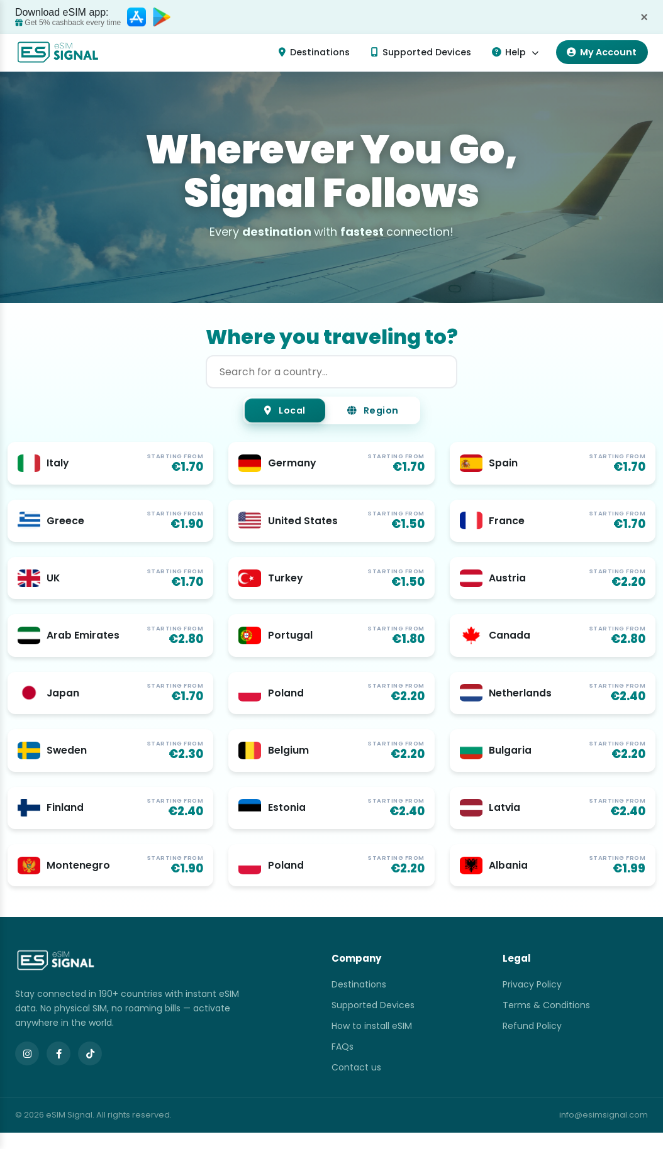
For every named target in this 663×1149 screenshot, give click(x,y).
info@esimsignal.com (603, 1131)
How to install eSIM (372, 1042)
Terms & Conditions (546, 1021)
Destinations (314, 52)
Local (277, 412)
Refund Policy (532, 1042)
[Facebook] (58, 1070)
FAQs (343, 1063)
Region (381, 412)
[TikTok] (90, 1070)
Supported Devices (421, 52)
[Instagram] (27, 1070)
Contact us (356, 1083)
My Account (602, 52)
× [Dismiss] (644, 17)
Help (515, 52)
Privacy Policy (532, 1000)
